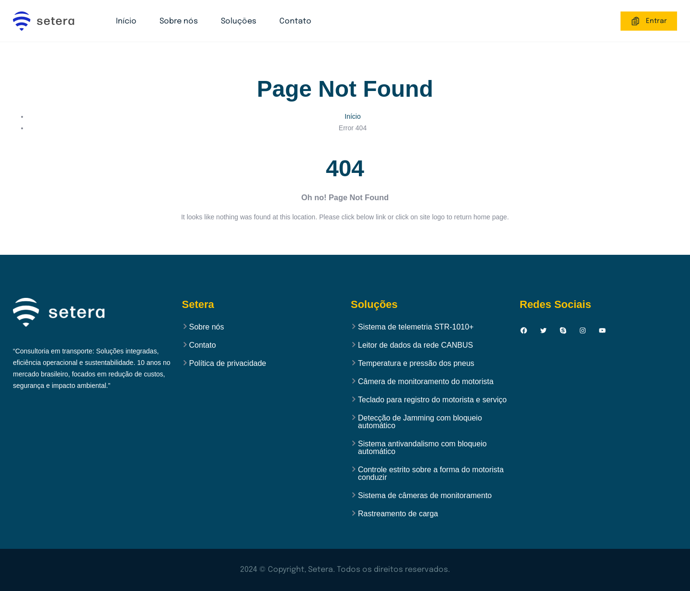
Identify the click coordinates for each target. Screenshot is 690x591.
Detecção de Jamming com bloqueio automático (420, 422)
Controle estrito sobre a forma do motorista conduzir (431, 473)
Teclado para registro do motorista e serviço (432, 400)
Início (126, 21)
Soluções (238, 21)
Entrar (649, 21)
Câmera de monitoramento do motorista (426, 382)
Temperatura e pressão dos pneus (416, 363)
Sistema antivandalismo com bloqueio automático (422, 447)
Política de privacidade (227, 363)
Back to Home (345, 244)
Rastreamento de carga (398, 514)
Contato (295, 21)
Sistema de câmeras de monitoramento (425, 496)
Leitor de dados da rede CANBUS (415, 345)
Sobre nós (179, 21)
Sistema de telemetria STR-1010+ (415, 327)
